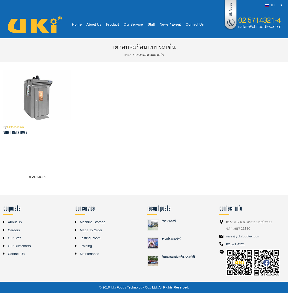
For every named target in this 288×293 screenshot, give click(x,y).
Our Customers (19, 246)
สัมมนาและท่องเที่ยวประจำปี (178, 256)
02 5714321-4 (259, 21)
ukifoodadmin (13, 127)
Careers (14, 230)
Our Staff (14, 238)
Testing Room (90, 238)
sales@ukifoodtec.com (259, 27)
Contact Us (16, 254)
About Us (15, 222)
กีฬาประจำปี (169, 221)
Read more (37, 177)
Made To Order (91, 230)
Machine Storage (92, 222)
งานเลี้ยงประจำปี (171, 239)
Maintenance (89, 254)
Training (86, 246)
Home (127, 55)
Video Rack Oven (15, 132)
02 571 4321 (235, 244)
